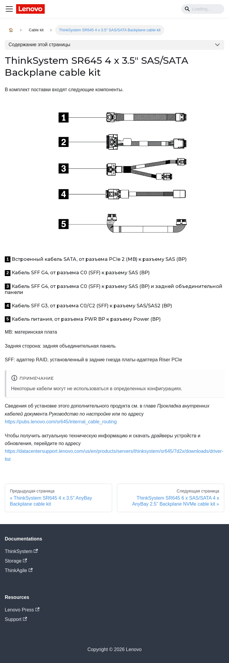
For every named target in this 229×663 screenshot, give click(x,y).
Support (16, 619)
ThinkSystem (21, 551)
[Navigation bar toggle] (9, 8)
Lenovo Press (22, 609)
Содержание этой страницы (39, 44)
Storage (16, 560)
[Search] (202, 9)
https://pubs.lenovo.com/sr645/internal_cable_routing (61, 421)
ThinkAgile (19, 570)
